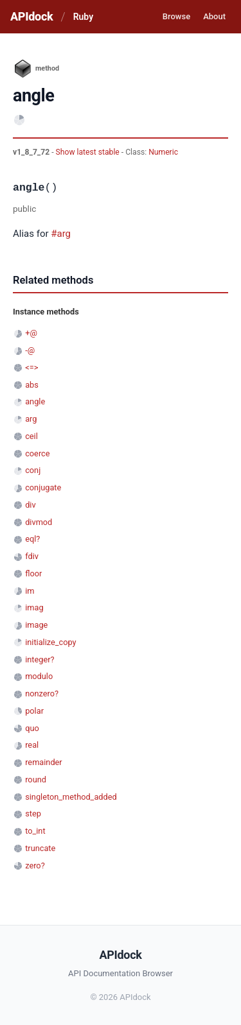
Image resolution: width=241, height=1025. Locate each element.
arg (31, 419)
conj (32, 470)
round (35, 779)
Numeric (163, 152)
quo (32, 728)
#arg (61, 233)
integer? (39, 659)
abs (32, 385)
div (30, 505)
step (33, 813)
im (29, 591)
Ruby (83, 17)
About (214, 16)
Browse (176, 16)
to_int (35, 831)
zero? (34, 865)
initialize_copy (50, 642)
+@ (31, 333)
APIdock (31, 16)
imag (34, 607)
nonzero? (41, 693)
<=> (31, 367)
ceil (31, 436)
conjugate (43, 487)
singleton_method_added (70, 797)
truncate (40, 848)
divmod (38, 522)
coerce (37, 453)
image (36, 625)
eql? (32, 539)
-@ (30, 350)
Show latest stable (88, 152)
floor (33, 573)
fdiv (32, 556)
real (32, 745)
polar (34, 711)
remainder (43, 762)
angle (35, 401)
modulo (39, 676)
